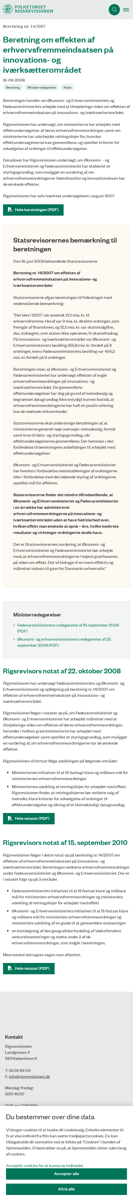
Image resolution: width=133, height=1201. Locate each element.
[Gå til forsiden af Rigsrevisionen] (26, 9)
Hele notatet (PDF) (32, 818)
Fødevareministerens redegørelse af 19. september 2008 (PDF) (68, 628)
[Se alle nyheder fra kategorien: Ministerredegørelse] (42, 87)
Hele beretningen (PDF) (37, 209)
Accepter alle (66, 1173)
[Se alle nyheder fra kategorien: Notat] (68, 87)
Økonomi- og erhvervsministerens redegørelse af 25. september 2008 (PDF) (64, 642)
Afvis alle (66, 1189)
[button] (128, 10)
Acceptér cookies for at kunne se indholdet (44, 1165)
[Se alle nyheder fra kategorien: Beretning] (13, 87)
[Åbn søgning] (114, 9)
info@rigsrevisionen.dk (29, 1076)
